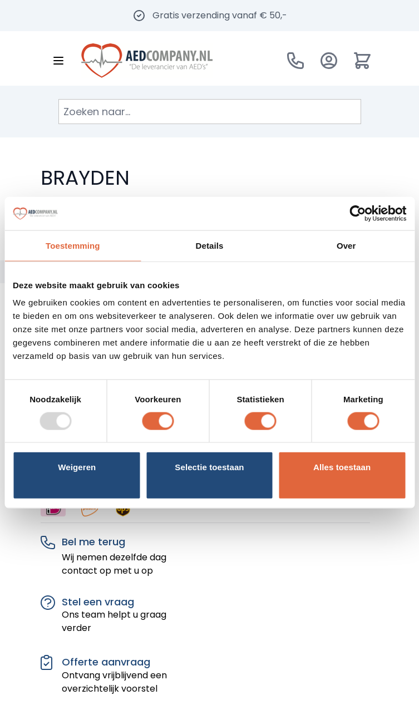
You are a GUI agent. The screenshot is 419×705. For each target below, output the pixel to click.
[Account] (329, 60)
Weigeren (77, 467)
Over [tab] (346, 245)
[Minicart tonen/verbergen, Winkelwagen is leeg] (362, 60)
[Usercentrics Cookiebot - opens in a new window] (357, 213)
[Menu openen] (58, 60)
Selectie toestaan (209, 467)
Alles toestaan (342, 467)
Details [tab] (210, 245)
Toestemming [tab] (73, 245)
